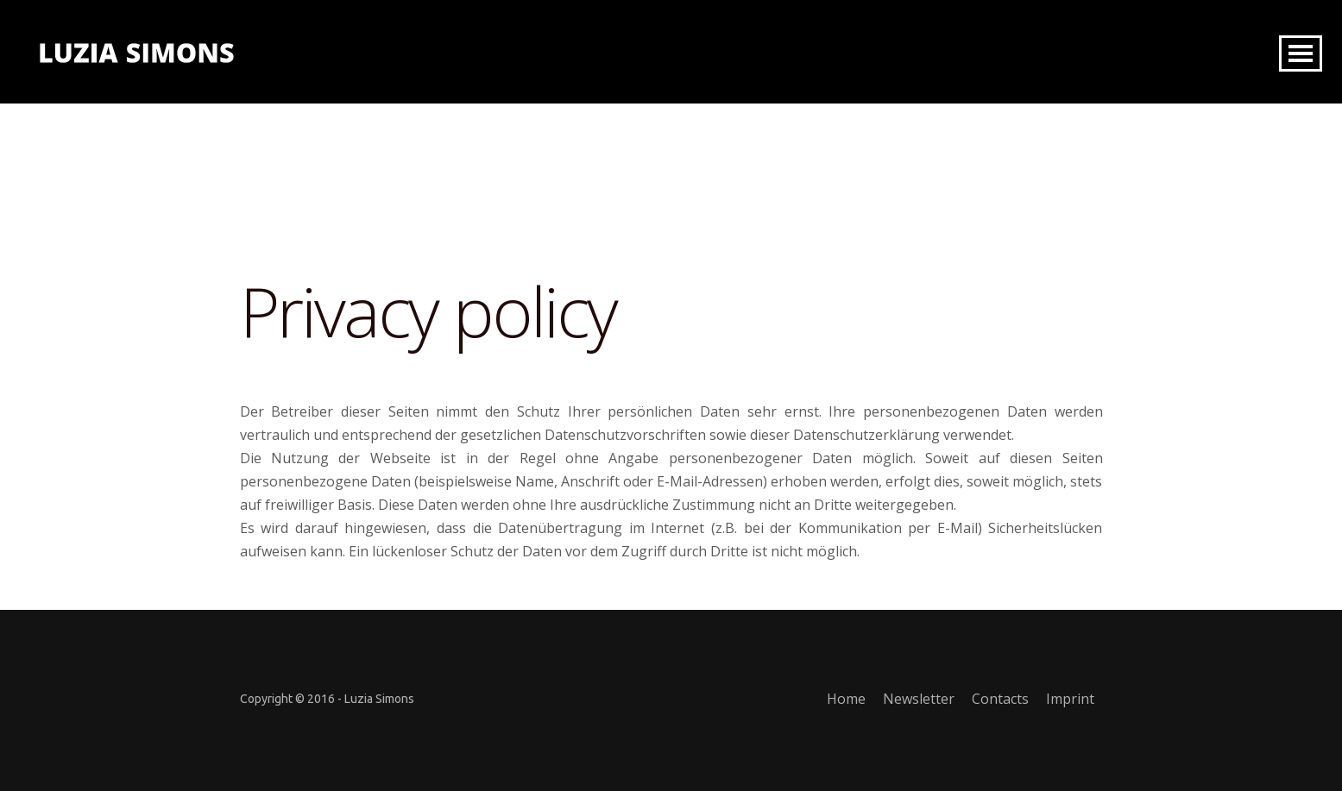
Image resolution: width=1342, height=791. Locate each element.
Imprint (1070, 698)
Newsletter (919, 698)
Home (846, 698)
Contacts (1000, 698)
